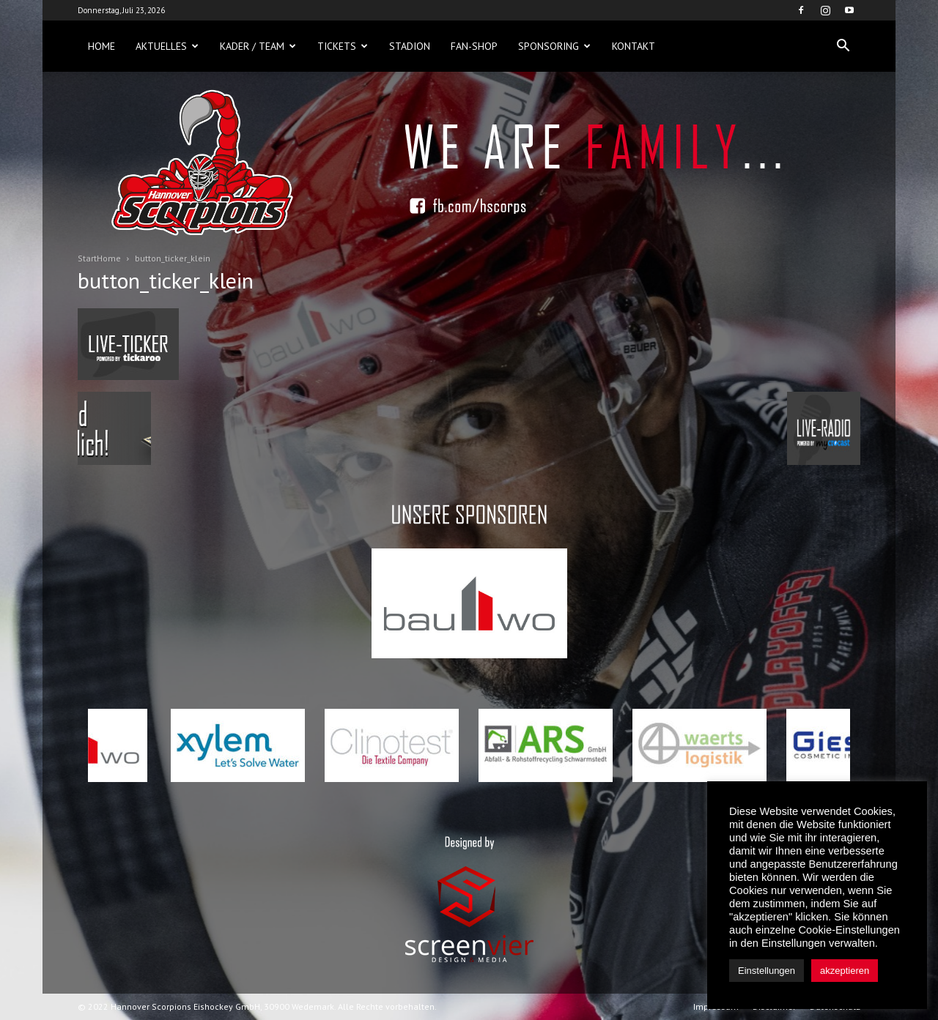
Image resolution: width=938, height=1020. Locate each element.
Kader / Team (258, 46)
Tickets (342, 46)
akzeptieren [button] (844, 970)
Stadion (409, 46)
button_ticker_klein (166, 280)
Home (101, 46)
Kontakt (633, 46)
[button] (842, 46)
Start (87, 258)
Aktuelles (167, 46)
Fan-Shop (474, 46)
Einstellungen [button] (766, 970)
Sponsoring (554, 46)
